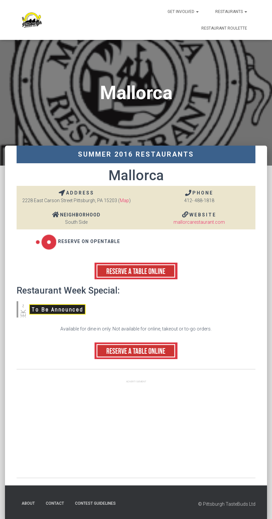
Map (124, 200)
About (28, 503)
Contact (55, 503)
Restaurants (231, 11)
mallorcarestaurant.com (199, 222)
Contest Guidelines (95, 503)
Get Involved (183, 11)
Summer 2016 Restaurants (136, 154)
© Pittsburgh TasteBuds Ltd (226, 504)
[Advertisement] (136, 431)
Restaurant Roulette (224, 28)
